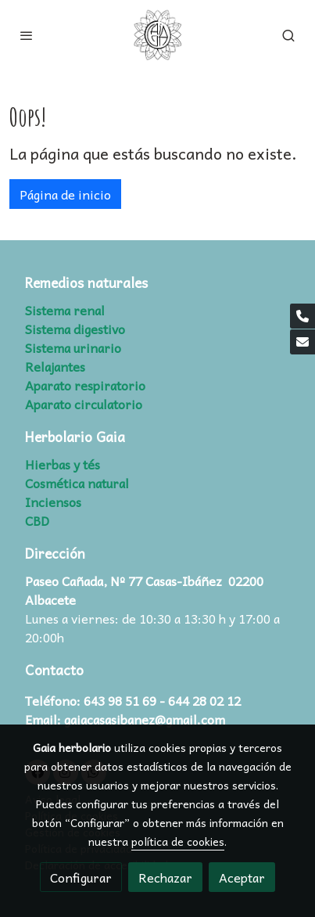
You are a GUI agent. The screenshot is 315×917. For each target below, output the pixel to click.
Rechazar (165, 877)
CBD (37, 520)
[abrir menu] (27, 35)
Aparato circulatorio (83, 404)
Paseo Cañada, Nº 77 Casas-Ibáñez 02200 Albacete (144, 590)
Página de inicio (65, 194)
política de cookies (177, 841)
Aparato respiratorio (85, 385)
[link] (157, 35)
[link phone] (302, 316)
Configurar (81, 877)
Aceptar (242, 877)
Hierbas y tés (62, 464)
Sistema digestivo (75, 328)
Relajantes (55, 366)
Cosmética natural (77, 483)
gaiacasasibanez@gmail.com (144, 719)
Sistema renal (65, 310)
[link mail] (302, 341)
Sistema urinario (73, 347)
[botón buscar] (288, 35)
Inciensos (53, 501)
